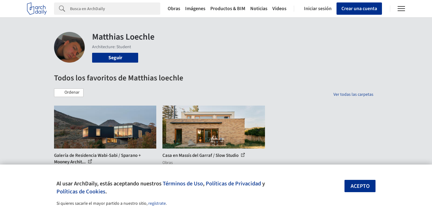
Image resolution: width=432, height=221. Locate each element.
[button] (69, 92)
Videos (279, 8)
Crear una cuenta (359, 8)
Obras (174, 8)
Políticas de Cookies (80, 192)
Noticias (258, 8)
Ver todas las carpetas (353, 94)
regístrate (157, 203)
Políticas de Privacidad (233, 184)
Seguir (115, 57)
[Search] (115, 8)
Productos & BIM (227, 8)
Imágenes (195, 8)
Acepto (360, 186)
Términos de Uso (183, 184)
